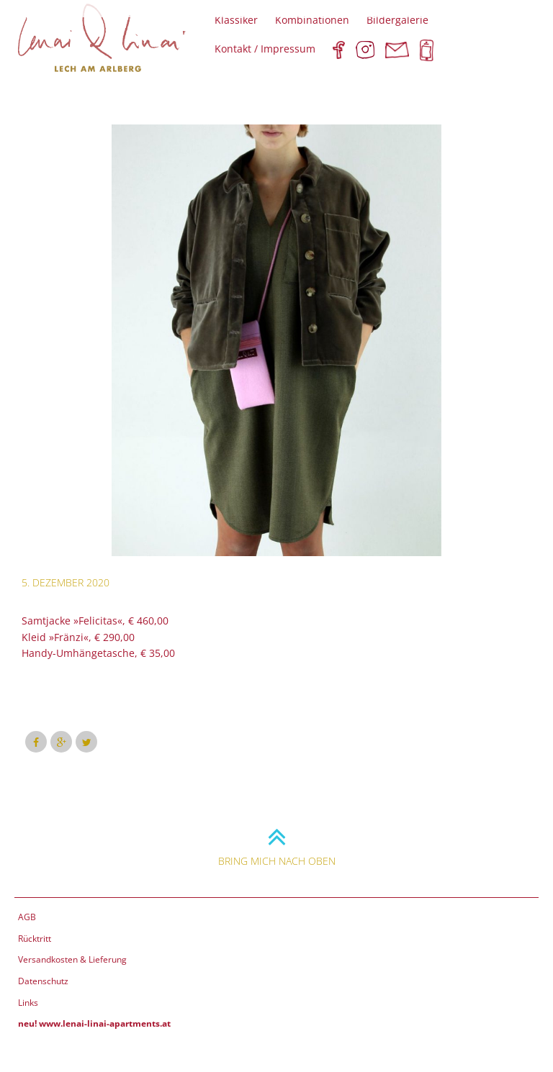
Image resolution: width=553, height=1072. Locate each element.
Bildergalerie (397, 20)
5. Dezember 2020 (65, 582)
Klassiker (236, 20)
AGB (27, 917)
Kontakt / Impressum (265, 48)
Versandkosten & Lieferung (72, 959)
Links (28, 1002)
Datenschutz (43, 981)
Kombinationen (312, 20)
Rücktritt (34, 938)
